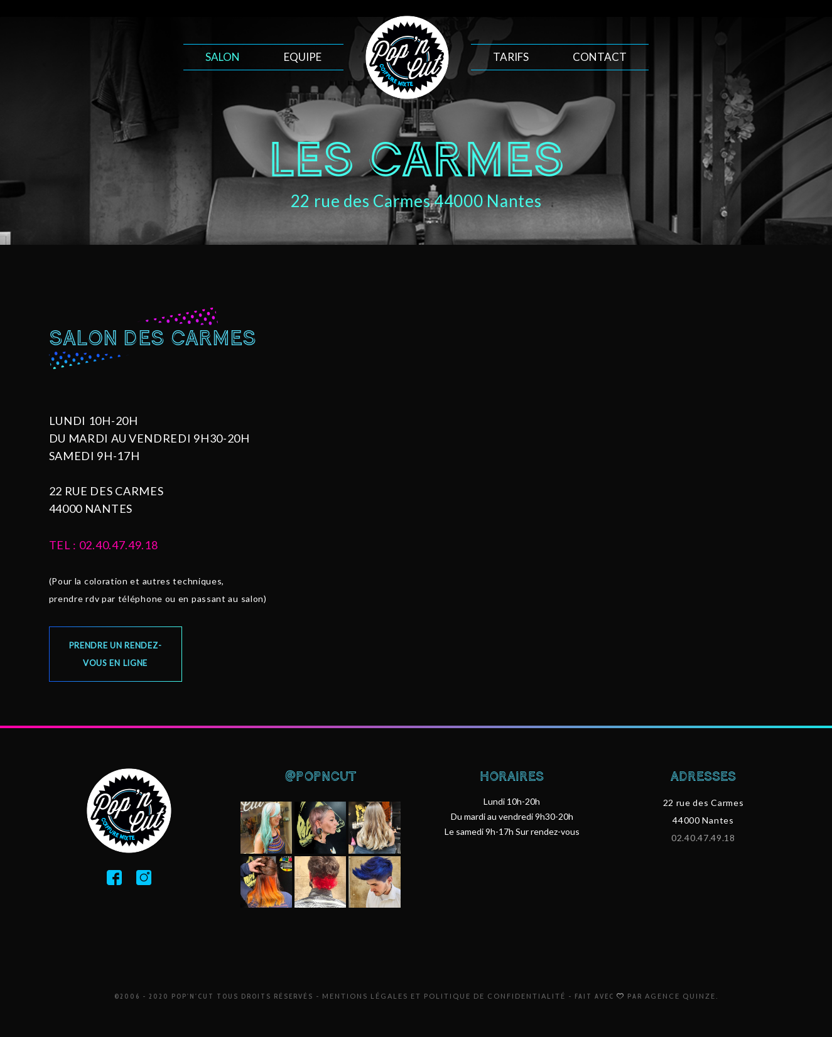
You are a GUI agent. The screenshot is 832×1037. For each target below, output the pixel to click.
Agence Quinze (680, 996)
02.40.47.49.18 (703, 837)
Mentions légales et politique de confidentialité (444, 996)
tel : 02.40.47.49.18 (103, 545)
